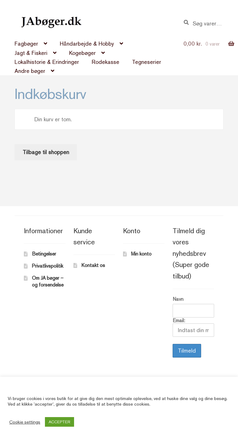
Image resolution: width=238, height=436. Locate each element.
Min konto (141, 254)
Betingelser (44, 254)
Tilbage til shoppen (46, 152)
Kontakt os (93, 265)
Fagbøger (26, 43)
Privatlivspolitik (47, 266)
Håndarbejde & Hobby (87, 43)
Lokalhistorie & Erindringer (47, 62)
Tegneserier (146, 62)
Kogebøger (82, 53)
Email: (193, 327)
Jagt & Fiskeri (31, 53)
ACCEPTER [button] (59, 422)
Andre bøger (30, 71)
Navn (178, 299)
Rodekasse (105, 62)
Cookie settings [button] (24, 422)
